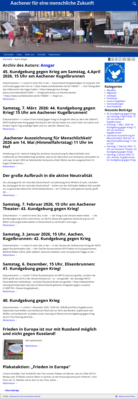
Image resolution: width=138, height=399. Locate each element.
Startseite (8, 54)
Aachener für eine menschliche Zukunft (24, 396)
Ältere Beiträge (11, 390)
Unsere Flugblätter (116, 101)
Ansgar (48, 65)
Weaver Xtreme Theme (127, 396)
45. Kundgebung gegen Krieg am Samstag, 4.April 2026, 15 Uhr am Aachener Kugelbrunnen (51, 74)
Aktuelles (111, 90)
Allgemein (112, 92)
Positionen (112, 98)
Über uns (29, 54)
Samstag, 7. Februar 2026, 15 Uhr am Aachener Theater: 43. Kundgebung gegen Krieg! (49, 206)
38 (129, 59)
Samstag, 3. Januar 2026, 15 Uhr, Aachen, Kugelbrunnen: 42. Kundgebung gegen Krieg (47, 236)
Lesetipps (111, 95)
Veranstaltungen (115, 103)
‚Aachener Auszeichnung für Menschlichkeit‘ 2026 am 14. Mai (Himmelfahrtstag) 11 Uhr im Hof (48, 142)
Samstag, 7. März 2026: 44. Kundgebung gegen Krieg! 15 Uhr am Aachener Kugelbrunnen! (49, 110)
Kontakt (41, 54)
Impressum (54, 54)
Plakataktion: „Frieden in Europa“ (36, 366)
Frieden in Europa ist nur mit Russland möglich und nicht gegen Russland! (50, 331)
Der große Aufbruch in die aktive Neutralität (47, 175)
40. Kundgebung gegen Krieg (31, 300)
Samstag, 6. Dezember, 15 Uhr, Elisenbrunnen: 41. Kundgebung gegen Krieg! (49, 266)
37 (124, 59)
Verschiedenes (114, 106)
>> (133, 59)
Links (19, 54)
